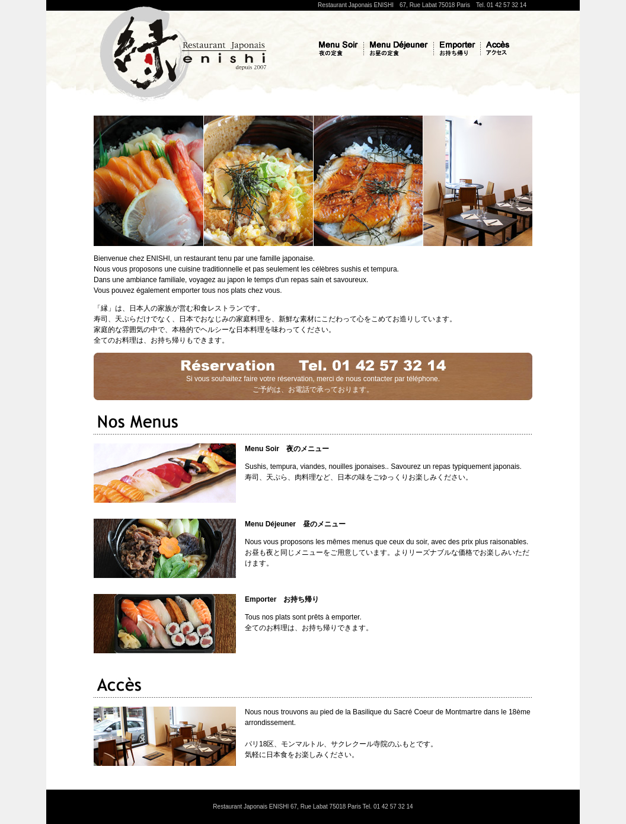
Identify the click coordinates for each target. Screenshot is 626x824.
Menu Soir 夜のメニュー (287, 449)
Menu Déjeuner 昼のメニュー (295, 524)
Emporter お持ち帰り (282, 599)
